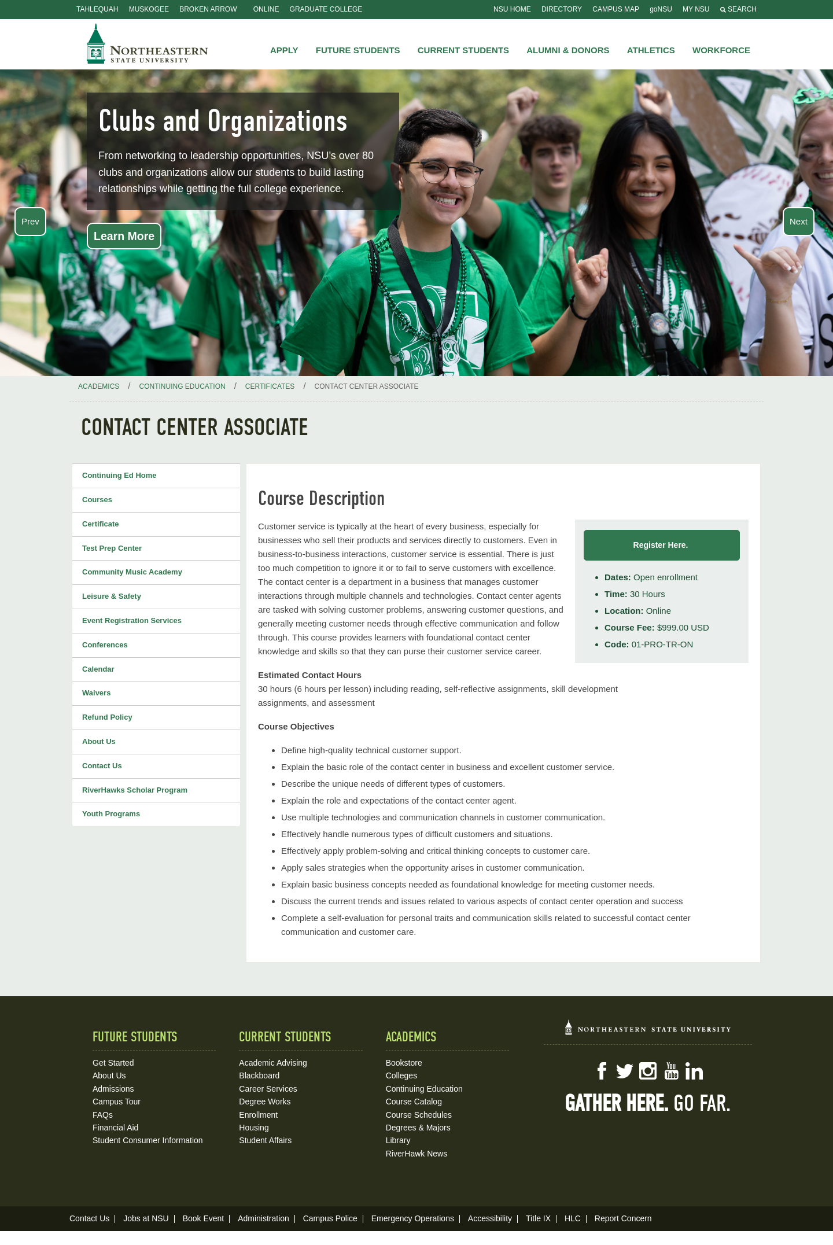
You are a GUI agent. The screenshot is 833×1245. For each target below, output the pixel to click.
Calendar (98, 669)
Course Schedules (419, 1114)
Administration (263, 1218)
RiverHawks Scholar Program (134, 790)
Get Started (113, 1062)
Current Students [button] (463, 50)
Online (266, 9)
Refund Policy (107, 717)
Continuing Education (424, 1088)
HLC (573, 1218)
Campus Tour (117, 1101)
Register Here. (662, 545)
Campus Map (615, 9)
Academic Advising (273, 1062)
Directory (561, 9)
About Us (99, 741)
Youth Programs (111, 813)
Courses (97, 499)
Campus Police (330, 1218)
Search (738, 9)
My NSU (696, 9)
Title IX (538, 1218)
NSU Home (512, 9)
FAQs (103, 1114)
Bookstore (404, 1062)
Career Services (268, 1088)
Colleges (401, 1075)
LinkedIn (694, 1071)
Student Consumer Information (148, 1140)
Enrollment (258, 1114)
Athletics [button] (651, 50)
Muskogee (149, 9)
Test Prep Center (112, 548)
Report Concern (623, 1218)
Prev (30, 221)
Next (799, 221)
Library (398, 1140)
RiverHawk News (417, 1153)
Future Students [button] (358, 50)
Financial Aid (115, 1127)
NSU (147, 43)
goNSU (661, 9)
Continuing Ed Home (119, 475)
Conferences (105, 644)
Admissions (113, 1088)
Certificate (100, 524)
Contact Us (102, 765)
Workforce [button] (721, 50)
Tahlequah (97, 9)
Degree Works (264, 1101)
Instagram (648, 1071)
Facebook (601, 1071)
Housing (253, 1127)
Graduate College (326, 9)
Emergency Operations (412, 1218)
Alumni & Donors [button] (567, 50)
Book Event (203, 1218)
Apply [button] (284, 50)
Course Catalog (414, 1101)
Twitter (624, 1071)
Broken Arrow (208, 9)
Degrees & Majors (418, 1127)
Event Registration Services (132, 620)
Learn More (124, 236)
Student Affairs (265, 1140)
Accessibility (490, 1218)
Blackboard (259, 1075)
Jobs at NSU (146, 1218)
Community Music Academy (132, 572)
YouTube (671, 1071)
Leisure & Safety (111, 596)
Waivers (96, 692)
